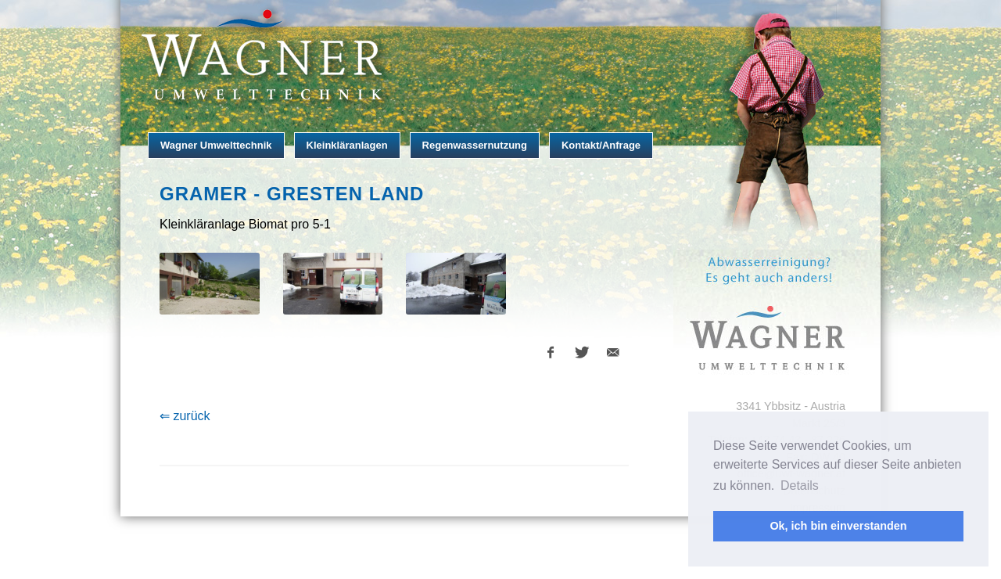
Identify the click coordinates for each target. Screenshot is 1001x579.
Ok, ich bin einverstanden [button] (838, 526)
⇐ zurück (185, 416)
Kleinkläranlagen (347, 145)
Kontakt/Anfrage (600, 145)
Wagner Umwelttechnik (216, 145)
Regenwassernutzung (474, 145)
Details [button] (799, 485)
